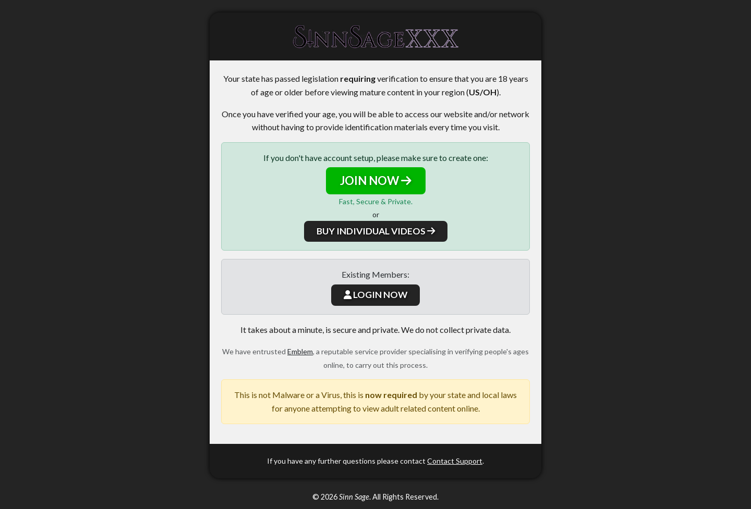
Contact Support (454, 460)
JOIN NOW (375, 180)
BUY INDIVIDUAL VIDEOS (376, 231)
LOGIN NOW (375, 294)
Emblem (300, 351)
